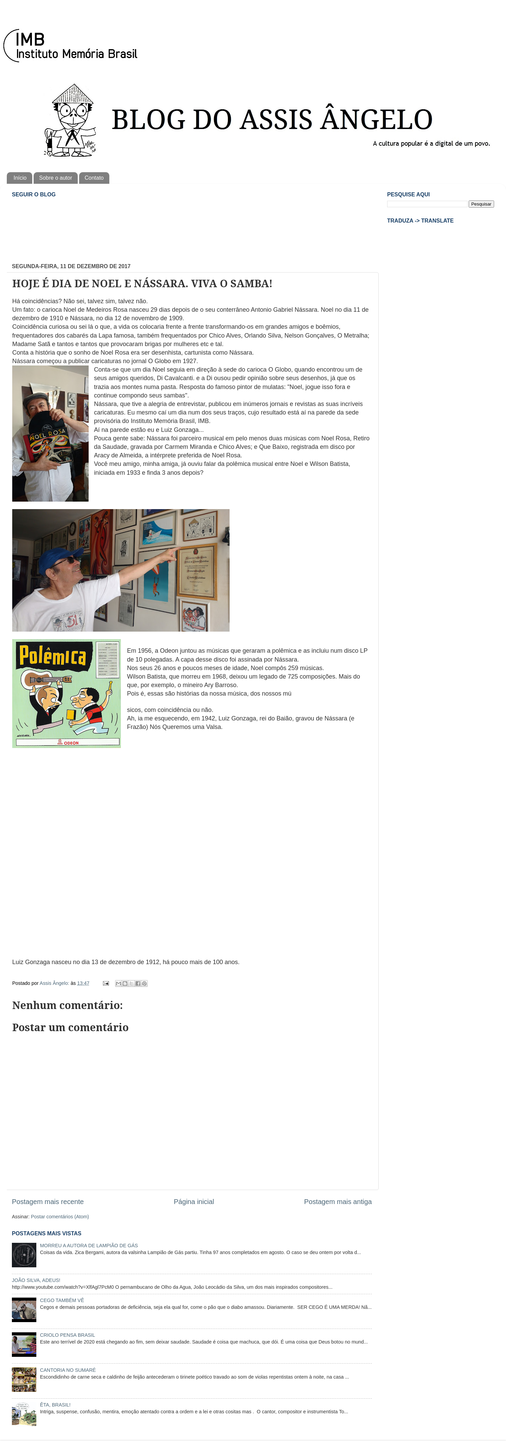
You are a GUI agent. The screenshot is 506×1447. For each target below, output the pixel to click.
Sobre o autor (55, 178)
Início (20, 178)
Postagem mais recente (48, 1201)
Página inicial (194, 1201)
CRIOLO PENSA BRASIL (67, 1335)
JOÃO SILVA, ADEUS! (36, 1280)
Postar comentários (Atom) (60, 1216)
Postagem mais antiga (338, 1201)
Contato (94, 178)
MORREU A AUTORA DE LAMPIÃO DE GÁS (89, 1245)
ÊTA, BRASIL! (55, 1405)
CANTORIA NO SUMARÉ (68, 1370)
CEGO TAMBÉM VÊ (62, 1300)
